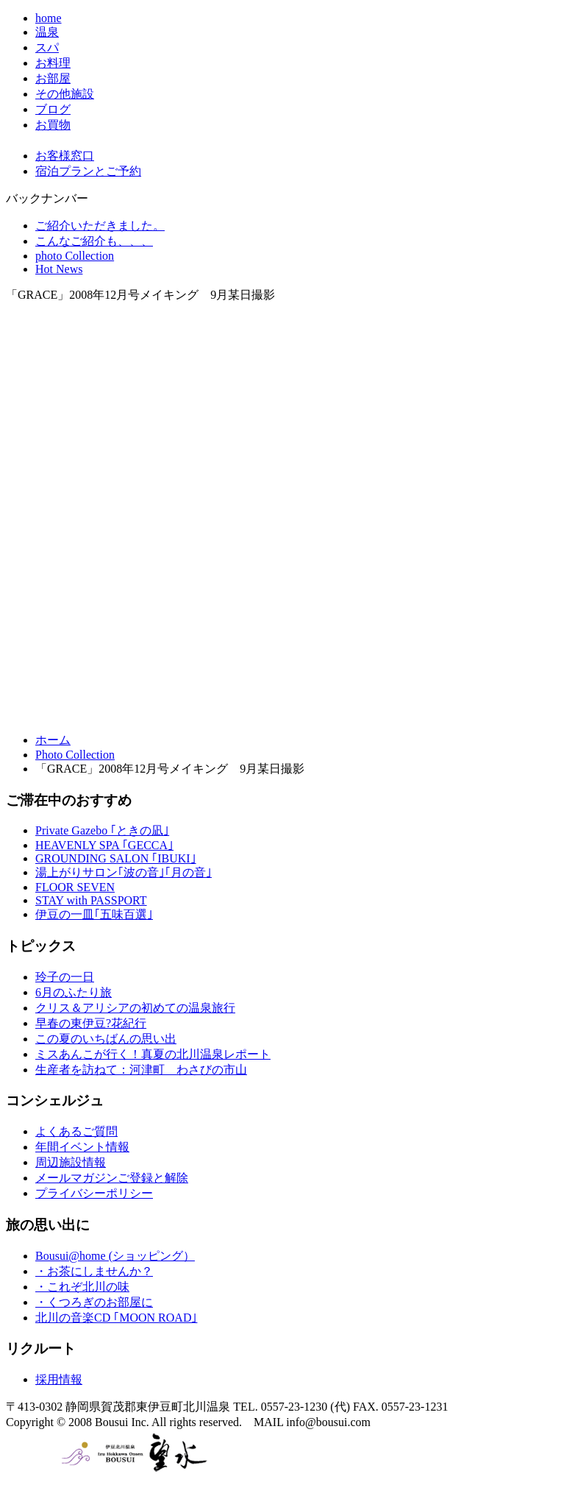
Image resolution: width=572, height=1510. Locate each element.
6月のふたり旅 (73, 992)
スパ (47, 47)
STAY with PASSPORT (91, 900)
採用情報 (58, 1379)
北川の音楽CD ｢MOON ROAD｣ (116, 1317)
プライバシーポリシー (94, 1193)
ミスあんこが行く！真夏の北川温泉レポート (153, 1054)
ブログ (53, 109)
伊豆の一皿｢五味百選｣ (94, 914)
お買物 (53, 124)
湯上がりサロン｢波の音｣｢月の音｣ (123, 872)
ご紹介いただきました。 (100, 225)
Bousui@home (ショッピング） (115, 1256)
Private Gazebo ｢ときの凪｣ (102, 830)
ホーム (53, 740)
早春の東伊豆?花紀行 (90, 1023)
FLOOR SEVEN (75, 887)
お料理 (53, 63)
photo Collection (74, 255)
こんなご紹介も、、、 (94, 241)
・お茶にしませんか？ (94, 1271)
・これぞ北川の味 (82, 1286)
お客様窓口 (64, 155)
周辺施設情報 (70, 1162)
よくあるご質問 (76, 1131)
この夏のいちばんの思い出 (105, 1038)
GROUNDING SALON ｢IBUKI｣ (115, 858)
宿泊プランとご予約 (88, 171)
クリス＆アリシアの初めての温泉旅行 (135, 1008)
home (48, 18)
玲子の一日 (64, 977)
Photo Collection (75, 754)
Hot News (58, 269)
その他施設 (64, 94)
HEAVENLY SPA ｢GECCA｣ (104, 845)
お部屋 (53, 78)
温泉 (47, 32)
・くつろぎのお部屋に (94, 1302)
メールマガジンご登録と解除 (111, 1178)
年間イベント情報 (82, 1147)
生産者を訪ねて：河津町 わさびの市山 (141, 1069)
